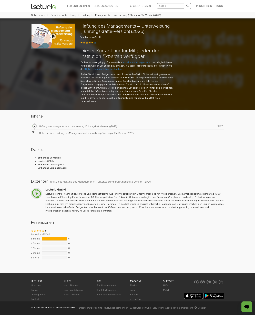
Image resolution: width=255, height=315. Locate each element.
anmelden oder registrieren (137, 62)
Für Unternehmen (106, 285)
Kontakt (35, 299)
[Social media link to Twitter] (202, 282)
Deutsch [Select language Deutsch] (202, 307)
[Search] (187, 6)
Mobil (166, 290)
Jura (132, 290)
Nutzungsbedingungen (116, 307)
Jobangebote (38, 294)
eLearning (135, 299)
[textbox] (170, 5)
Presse (34, 290)
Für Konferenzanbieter (109, 294)
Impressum (187, 307)
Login (219, 6)
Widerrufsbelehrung (140, 307)
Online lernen (38, 15)
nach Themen (71, 285)
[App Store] (193, 296)
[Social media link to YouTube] (215, 282)
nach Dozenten (72, 294)
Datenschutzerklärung (90, 307)
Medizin (134, 285)
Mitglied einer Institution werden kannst (104, 69)
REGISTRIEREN (204, 6)
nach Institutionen (73, 290)
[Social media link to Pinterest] (209, 282)
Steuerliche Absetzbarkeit (166, 307)
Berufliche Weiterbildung (63, 15)
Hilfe (165, 285)
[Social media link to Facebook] (196, 282)
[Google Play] (213, 296)
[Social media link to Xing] (221, 282)
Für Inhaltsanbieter (107, 290)
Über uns (36, 285)
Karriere (134, 294)
